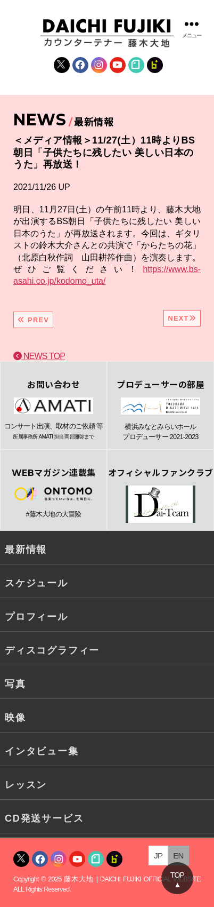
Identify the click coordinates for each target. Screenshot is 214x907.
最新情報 (26, 549)
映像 (15, 717)
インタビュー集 (42, 751)
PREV (33, 320)
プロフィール (36, 616)
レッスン (26, 784)
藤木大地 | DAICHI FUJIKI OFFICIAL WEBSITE (132, 879)
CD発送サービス (44, 818)
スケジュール (36, 583)
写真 (15, 684)
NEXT (182, 318)
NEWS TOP (39, 356)
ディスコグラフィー (52, 650)
